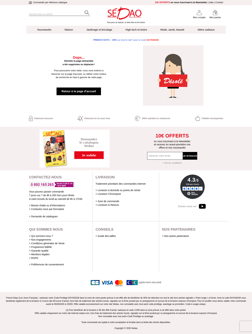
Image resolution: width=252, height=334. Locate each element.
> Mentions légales (39, 254)
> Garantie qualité (38, 250)
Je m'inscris (190, 155)
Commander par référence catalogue (48, 2)
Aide (211, 2)
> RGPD (33, 258)
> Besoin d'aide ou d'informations (47, 205)
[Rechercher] (53, 14)
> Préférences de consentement (46, 264)
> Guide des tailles (106, 236)
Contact (219, 2)
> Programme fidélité (40, 247)
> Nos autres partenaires (175, 236)
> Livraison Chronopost (108, 194)
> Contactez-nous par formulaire (46, 209)
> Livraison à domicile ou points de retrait (118, 190)
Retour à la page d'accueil (79, 91)
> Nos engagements (40, 239)
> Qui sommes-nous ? (41, 236)
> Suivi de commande (107, 201)
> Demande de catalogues (43, 216)
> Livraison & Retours (107, 205)
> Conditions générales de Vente (47, 243)
